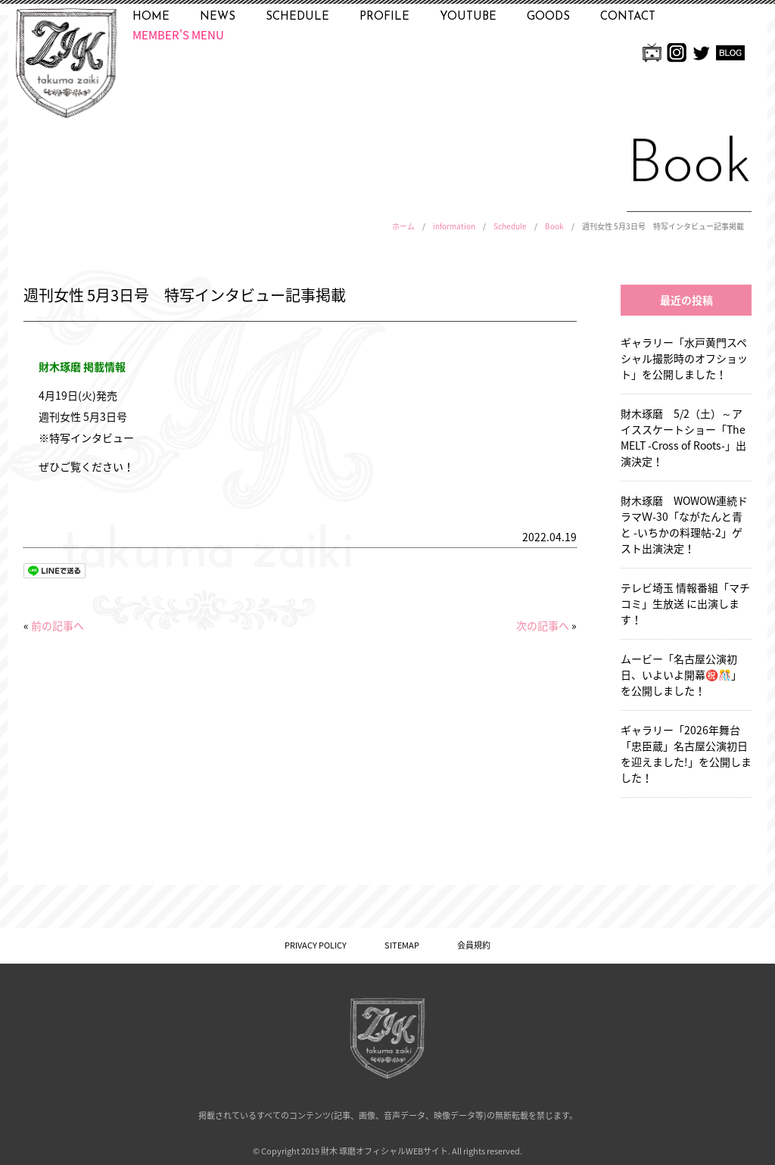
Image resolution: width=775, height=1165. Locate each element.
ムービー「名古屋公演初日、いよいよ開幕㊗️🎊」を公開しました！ (681, 674)
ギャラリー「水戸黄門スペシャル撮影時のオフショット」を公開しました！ (684, 358)
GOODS (548, 17)
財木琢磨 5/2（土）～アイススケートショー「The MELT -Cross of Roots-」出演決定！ (683, 437)
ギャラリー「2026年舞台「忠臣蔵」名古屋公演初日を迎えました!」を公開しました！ (686, 753)
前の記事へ (57, 625)
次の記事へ (542, 625)
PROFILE (384, 17)
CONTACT (627, 17)
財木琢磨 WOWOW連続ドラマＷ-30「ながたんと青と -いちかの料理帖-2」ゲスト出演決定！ (684, 524)
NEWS (217, 17)
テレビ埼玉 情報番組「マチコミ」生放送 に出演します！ (685, 603)
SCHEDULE (297, 17)
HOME (151, 17)
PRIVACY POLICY (316, 945)
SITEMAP (401, 945)
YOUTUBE (468, 17)
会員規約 (473, 945)
